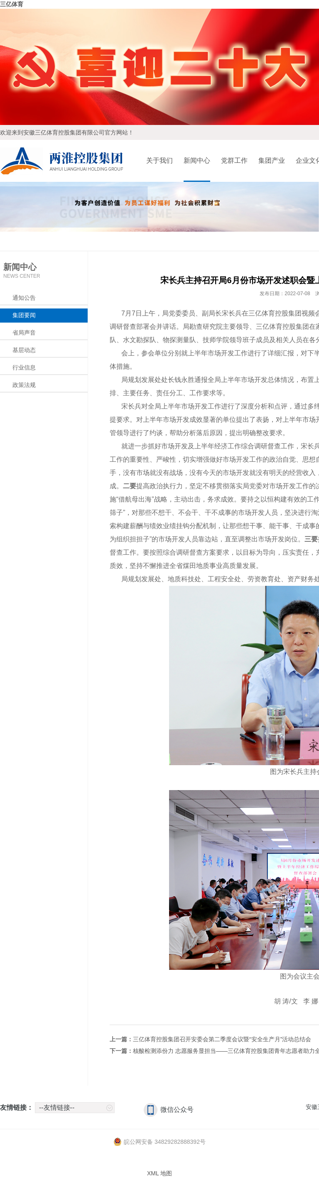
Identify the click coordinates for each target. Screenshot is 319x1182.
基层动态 (24, 350)
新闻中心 (197, 160)
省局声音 (24, 332)
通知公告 (24, 297)
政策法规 (24, 385)
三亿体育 (11, 4)
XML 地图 (159, 1173)
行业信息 (24, 367)
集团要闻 (24, 315)
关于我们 (159, 160)
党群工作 (234, 160)
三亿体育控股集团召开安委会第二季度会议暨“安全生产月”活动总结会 (222, 1039)
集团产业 (271, 160)
